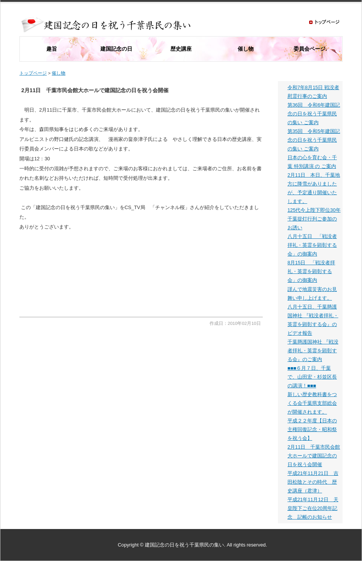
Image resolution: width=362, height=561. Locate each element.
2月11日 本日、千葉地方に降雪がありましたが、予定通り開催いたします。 (313, 188)
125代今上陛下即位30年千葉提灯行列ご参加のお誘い (314, 218)
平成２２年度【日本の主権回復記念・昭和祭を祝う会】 (312, 429)
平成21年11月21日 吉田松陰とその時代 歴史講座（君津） (312, 482)
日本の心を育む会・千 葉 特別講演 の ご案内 (312, 162)
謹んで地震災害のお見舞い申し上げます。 (312, 293)
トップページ (33, 73)
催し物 (246, 49)
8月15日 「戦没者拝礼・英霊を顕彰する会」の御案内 (311, 271)
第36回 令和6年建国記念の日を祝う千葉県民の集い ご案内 (313, 113)
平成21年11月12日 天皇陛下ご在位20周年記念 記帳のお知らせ (312, 508)
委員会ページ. (310, 49)
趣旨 (51, 49)
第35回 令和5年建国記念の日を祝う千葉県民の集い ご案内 (313, 140)
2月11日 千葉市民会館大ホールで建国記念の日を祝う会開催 (313, 455)
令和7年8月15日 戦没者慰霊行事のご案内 (313, 92)
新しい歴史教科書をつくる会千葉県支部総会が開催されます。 (312, 403)
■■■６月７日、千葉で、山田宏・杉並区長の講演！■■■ (312, 376)
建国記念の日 (116, 49)
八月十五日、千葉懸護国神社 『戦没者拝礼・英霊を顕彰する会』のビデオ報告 (312, 320)
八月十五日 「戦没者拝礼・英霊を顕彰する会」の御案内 (312, 245)
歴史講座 (181, 49)
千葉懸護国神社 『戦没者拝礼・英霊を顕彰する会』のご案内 (312, 350)
